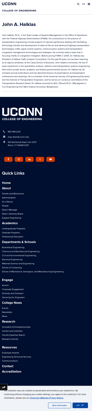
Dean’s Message (9, 209)
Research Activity (10, 339)
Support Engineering (11, 218)
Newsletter (7, 312)
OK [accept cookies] (80, 405)
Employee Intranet (10, 352)
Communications (10, 361)
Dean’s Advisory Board (12, 213)
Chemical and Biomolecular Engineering (21, 251)
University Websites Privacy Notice (46, 398)
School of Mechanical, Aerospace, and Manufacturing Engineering (33, 271)
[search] (78, 4)
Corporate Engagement (13, 289)
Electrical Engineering (12, 259)
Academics (10, 223)
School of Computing (12, 267)
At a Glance (7, 201)
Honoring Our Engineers (13, 297)
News (4, 316)
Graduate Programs (11, 232)
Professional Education (12, 236)
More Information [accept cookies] (59, 405)
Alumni (5, 285)
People (5, 205)
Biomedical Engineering (13, 247)
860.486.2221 (14, 131)
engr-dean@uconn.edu (18, 137)
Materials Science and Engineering (18, 263)
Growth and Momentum (13, 193)
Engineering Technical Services (16, 356)
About (6, 188)
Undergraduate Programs (13, 228)
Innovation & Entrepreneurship (16, 327)
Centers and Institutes (12, 331)
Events (5, 308)
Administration (9, 197)
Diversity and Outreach (12, 293)
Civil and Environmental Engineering (19, 255)
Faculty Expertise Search (13, 335)
